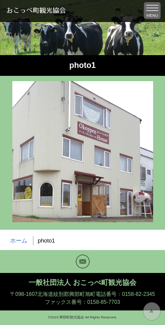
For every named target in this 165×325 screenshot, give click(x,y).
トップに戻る (152, 311)
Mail (83, 261)
